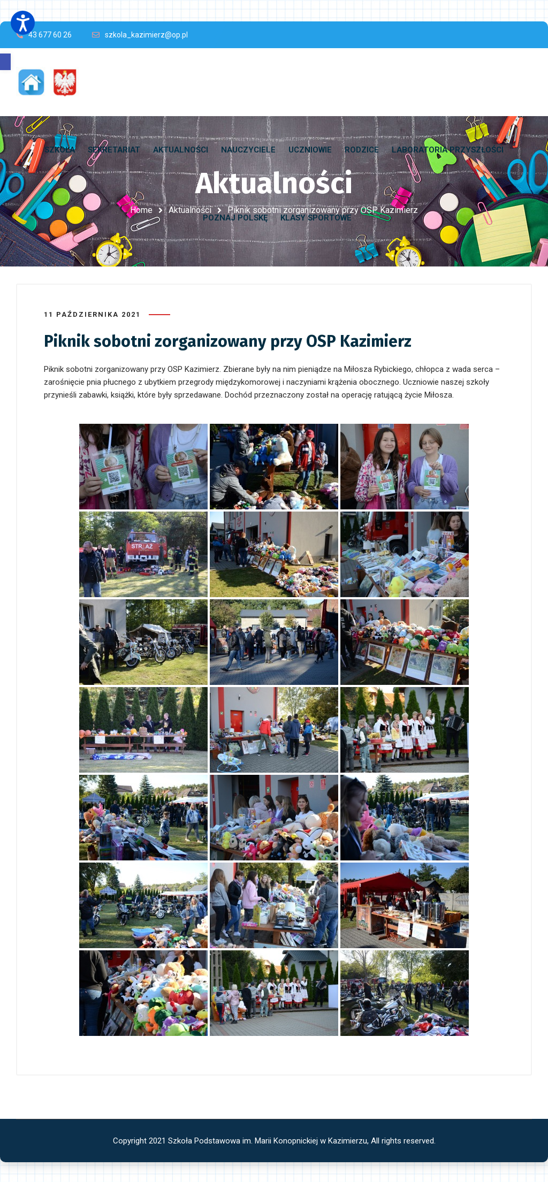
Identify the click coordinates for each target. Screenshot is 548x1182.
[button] (5, 62)
